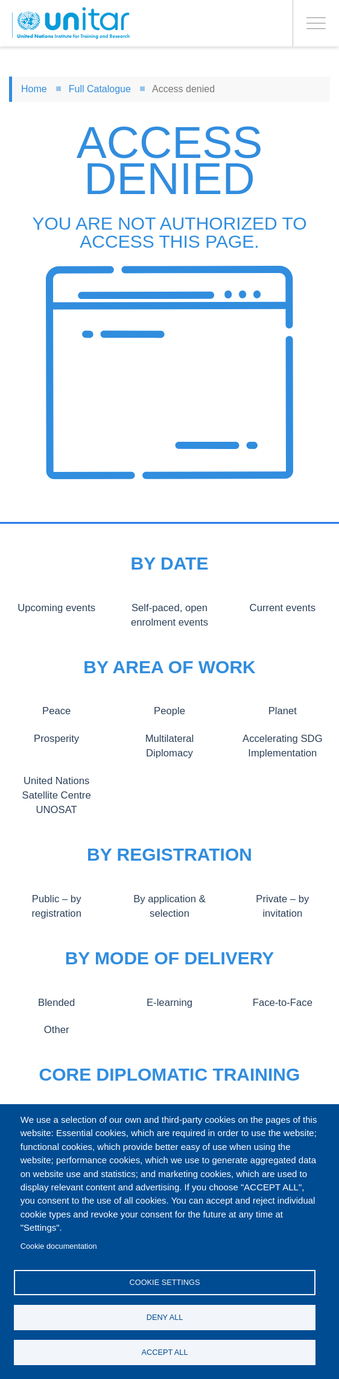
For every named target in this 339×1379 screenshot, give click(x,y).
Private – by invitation (282, 898)
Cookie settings (165, 1282)
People (169, 710)
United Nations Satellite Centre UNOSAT (56, 795)
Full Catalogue (100, 89)
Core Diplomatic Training (169, 1074)
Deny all (165, 1317)
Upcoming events (56, 607)
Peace (56, 710)
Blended (56, 1002)
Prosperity (56, 738)
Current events (282, 607)
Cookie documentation (59, 1246)
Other (56, 1029)
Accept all (165, 1352)
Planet (282, 710)
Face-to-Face (282, 1002)
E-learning (169, 1002)
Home (34, 89)
